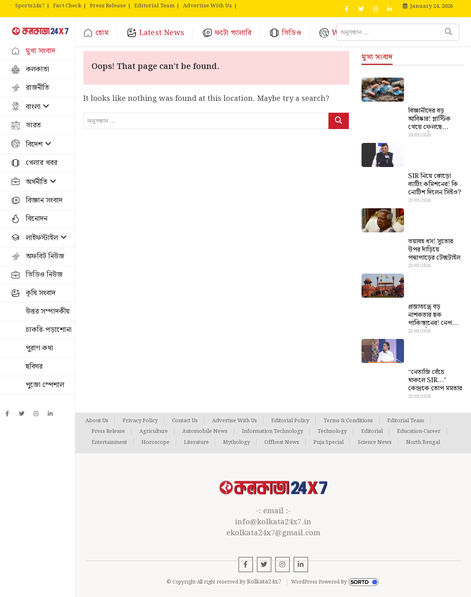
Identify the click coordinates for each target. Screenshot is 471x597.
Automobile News (205, 432)
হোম (102, 33)
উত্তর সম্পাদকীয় (47, 311)
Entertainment (109, 443)
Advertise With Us (207, 6)
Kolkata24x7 (264, 581)
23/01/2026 (419, 200)
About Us (96, 421)
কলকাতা (37, 69)
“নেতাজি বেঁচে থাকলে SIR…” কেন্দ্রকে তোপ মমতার (435, 380)
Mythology (236, 443)
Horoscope (155, 443)
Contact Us (185, 421)
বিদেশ (34, 144)
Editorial (372, 432)
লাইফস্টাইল (42, 238)
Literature (196, 443)
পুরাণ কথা (39, 348)
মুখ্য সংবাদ (40, 51)
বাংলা (33, 107)
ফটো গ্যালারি (233, 33)
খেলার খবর (41, 163)
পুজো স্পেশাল (45, 385)
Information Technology (272, 432)
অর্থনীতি (36, 182)
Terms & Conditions (348, 421)
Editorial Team (154, 6)
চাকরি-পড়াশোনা (48, 330)
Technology (332, 432)
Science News (375, 443)
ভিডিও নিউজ (44, 275)
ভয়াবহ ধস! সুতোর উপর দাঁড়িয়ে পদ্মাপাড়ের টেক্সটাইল (434, 250)
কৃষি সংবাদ (41, 293)
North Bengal (423, 443)
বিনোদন (36, 219)
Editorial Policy (290, 421)
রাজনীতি (37, 88)
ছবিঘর (34, 366)
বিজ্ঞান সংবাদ (44, 200)
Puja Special (328, 443)
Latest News (161, 33)
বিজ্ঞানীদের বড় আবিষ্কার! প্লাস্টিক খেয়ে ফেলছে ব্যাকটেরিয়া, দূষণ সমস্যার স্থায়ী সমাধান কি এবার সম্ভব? (433, 119)
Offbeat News (281, 443)
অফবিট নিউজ (45, 256)
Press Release (108, 6)
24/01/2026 (419, 135)
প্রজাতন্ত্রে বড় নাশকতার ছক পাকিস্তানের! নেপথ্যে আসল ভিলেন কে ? (434, 315)
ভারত (33, 125)
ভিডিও (291, 33)
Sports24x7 (30, 6)
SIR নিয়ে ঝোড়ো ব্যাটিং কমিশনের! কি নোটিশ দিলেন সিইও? (434, 184)
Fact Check (67, 6)
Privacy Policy (140, 421)
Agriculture (153, 432)
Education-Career (418, 432)
